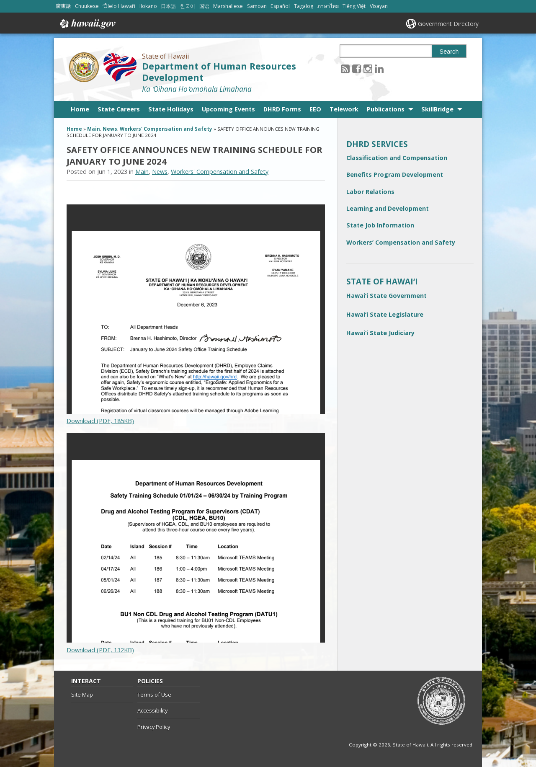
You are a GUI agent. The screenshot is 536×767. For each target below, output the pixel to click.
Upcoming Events (228, 109)
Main (93, 129)
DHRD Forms (282, 109)
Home (80, 109)
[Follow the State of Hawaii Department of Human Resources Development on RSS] (345, 68)
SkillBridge (437, 109)
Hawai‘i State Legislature (384, 314)
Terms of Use (154, 694)
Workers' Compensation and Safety (166, 129)
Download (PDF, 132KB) (100, 650)
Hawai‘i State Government (386, 296)
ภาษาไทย (328, 6)
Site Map (82, 694)
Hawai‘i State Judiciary (380, 333)
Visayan (379, 6)
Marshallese (228, 6)
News (110, 129)
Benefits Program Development (394, 174)
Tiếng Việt (354, 6)
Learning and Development (387, 208)
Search (449, 51)
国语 (204, 6)
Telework (344, 109)
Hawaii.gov (87, 24)
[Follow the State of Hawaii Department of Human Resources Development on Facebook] (356, 68)
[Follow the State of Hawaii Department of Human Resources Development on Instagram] (367, 68)
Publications (386, 109)
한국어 (187, 6)
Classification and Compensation (396, 158)
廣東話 (63, 6)
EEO (315, 109)
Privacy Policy (153, 727)
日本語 (168, 6)
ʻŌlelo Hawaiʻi (119, 6)
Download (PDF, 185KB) (100, 421)
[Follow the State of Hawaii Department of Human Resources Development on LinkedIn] (379, 68)
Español (280, 6)
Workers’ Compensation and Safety (400, 242)
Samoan (257, 6)
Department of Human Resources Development (219, 71)
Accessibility (152, 710)
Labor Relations (370, 192)
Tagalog (303, 6)
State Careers (119, 109)
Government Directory (448, 24)
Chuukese (87, 6)
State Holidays (170, 109)
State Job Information (380, 225)
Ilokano (148, 6)
